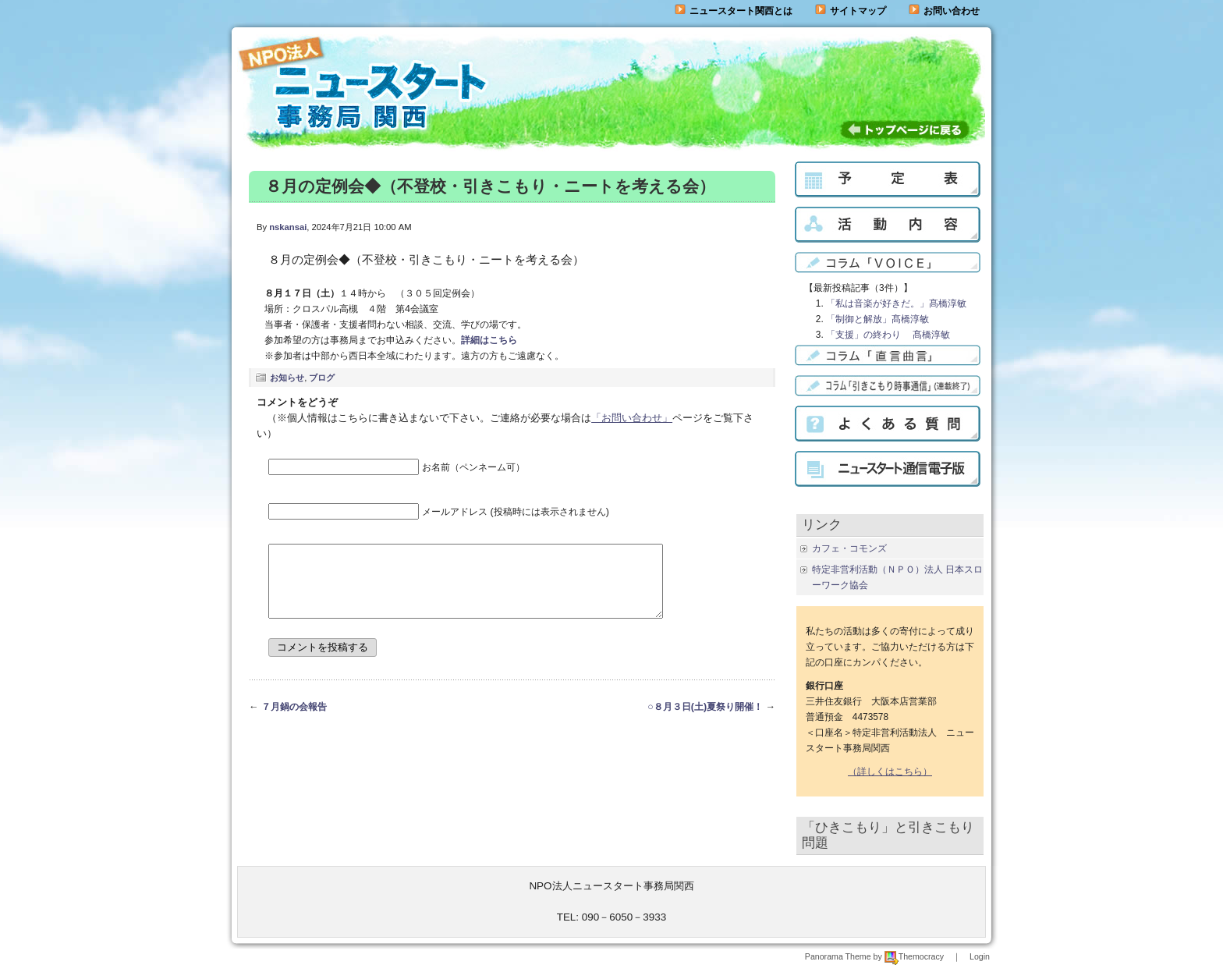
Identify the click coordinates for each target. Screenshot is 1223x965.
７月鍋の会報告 (294, 720)
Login (980, 956)
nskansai (288, 227)
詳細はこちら (489, 340)
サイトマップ (850, 10)
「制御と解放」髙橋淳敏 (877, 319)
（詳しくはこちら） (890, 771)
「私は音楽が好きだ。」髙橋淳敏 (896, 303)
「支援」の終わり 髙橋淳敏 (888, 334)
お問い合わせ (951, 10)
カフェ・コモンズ (849, 548)
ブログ (322, 377)
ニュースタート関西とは (733, 10)
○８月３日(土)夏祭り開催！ (705, 720)
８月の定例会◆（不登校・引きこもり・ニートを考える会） (490, 186)
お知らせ (287, 377)
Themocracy (914, 956)
